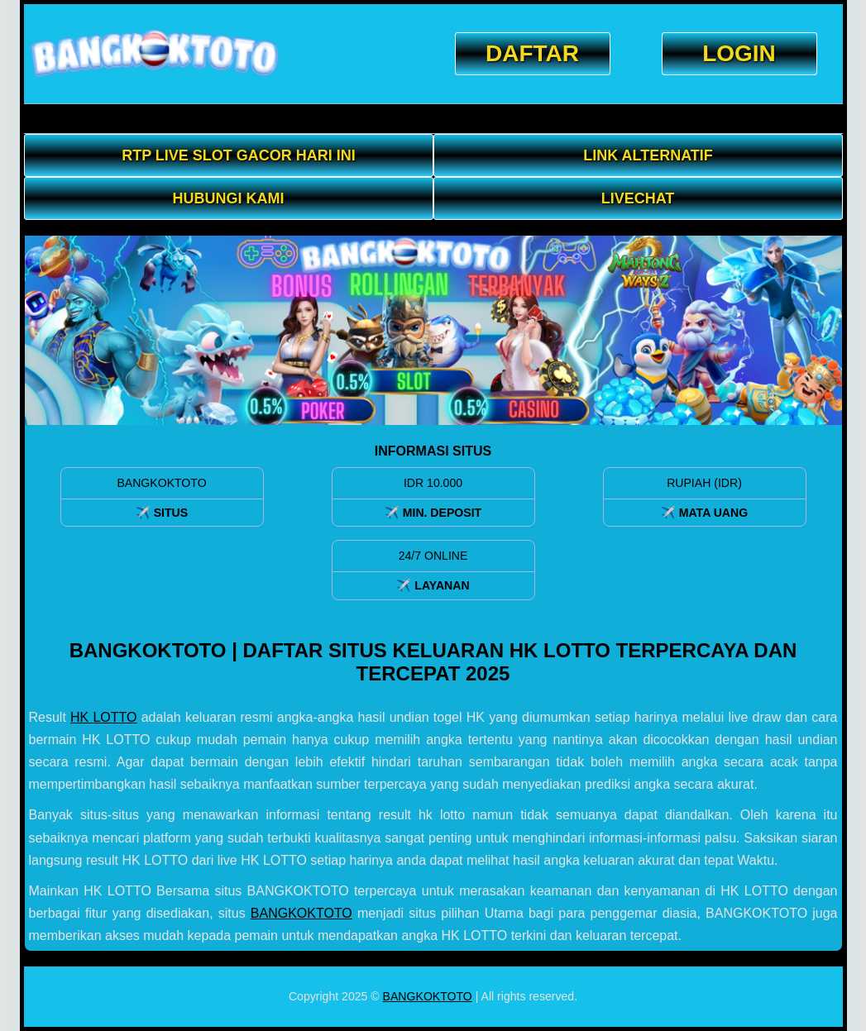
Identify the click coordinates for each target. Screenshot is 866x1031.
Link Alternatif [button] (648, 155)
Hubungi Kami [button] (229, 198)
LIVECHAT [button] (638, 198)
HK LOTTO (103, 717)
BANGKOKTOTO (301, 913)
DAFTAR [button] (532, 53)
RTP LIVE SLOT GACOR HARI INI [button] (239, 155)
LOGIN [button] (739, 53)
